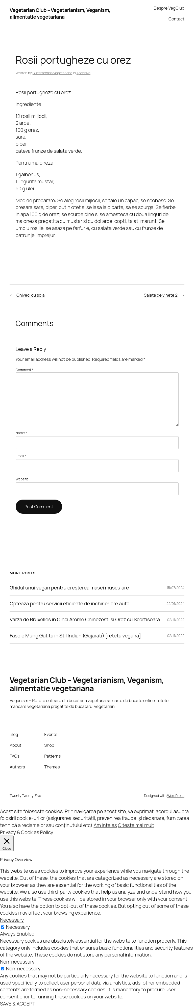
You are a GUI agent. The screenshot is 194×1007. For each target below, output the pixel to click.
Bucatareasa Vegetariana (52, 72)
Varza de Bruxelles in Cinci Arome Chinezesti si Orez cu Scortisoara (85, 619)
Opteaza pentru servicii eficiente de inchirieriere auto (69, 603)
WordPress (175, 795)
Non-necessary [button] (17, 961)
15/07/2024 (175, 587)
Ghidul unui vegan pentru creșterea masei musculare (69, 587)
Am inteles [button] (105, 825)
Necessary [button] (12, 919)
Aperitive (83, 72)
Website (22, 479)
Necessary (18, 926)
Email (21, 455)
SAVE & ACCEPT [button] (17, 1003)
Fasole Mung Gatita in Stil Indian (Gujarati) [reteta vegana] (75, 635)
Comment (25, 369)
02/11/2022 (175, 619)
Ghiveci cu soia (30, 295)
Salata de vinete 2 (161, 295)
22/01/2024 (175, 603)
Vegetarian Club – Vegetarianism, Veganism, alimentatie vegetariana (60, 13)
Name (21, 432)
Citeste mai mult (136, 825)
